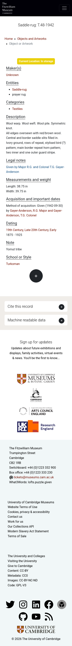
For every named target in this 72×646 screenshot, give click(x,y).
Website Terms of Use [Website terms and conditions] (22, 507)
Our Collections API (21, 526)
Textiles (17, 109)
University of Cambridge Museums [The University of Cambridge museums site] (31, 502)
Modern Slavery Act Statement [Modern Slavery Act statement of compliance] (28, 531)
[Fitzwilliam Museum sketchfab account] (62, 604)
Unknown (12, 75)
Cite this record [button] (20, 306)
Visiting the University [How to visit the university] (22, 561)
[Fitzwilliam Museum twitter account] (10, 604)
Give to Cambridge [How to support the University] (20, 566)
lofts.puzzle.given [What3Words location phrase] (40, 482)
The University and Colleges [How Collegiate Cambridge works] (26, 556)
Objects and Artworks (31, 39)
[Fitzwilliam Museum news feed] (49, 616)
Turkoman (13, 264)
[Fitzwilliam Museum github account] (23, 616)
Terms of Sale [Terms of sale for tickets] (17, 536)
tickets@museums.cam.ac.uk (34, 477)
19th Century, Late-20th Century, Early (31, 230)
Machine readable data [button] (26, 320)
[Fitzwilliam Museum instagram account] (23, 604)
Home (9, 39)
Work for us (15, 521)
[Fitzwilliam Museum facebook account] (36, 604)
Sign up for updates (36, 342)
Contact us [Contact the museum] (15, 516)
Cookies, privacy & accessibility (29, 512)
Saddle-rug (19, 89)
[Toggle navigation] (64, 8)
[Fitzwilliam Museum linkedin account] (49, 604)
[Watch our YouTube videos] (36, 616)
